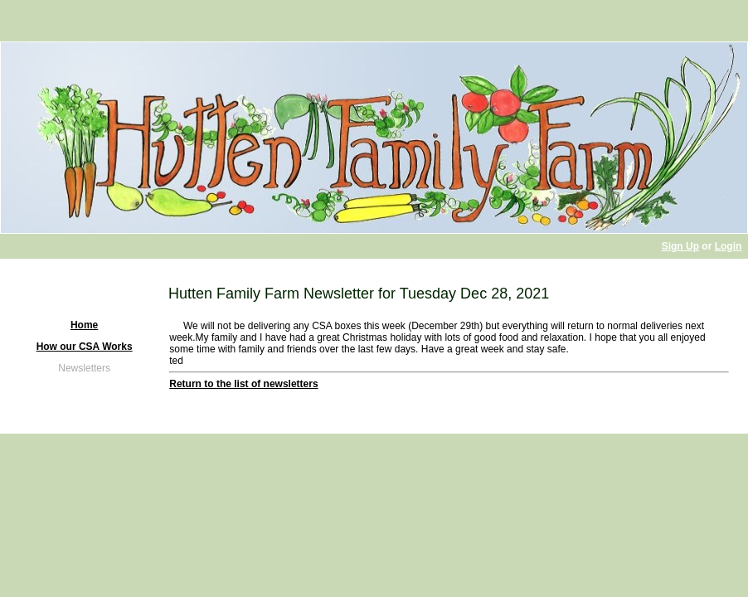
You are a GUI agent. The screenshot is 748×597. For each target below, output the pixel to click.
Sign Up (680, 246)
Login (728, 246)
